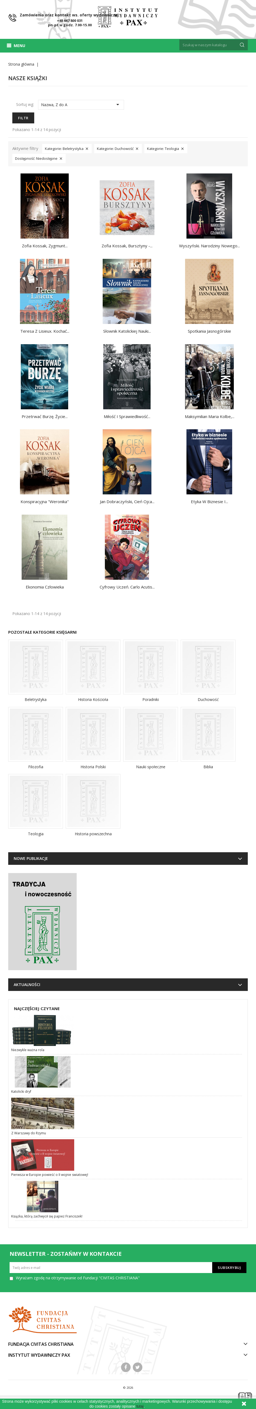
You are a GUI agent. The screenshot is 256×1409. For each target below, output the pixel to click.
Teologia (36, 833)
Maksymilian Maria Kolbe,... (209, 416)
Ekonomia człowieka (45, 587)
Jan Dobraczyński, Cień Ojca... (127, 501)
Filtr (23, 117)
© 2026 (128, 1387)
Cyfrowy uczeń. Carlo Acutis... (127, 587)
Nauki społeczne (150, 766)
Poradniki (150, 699)
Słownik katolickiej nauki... (127, 331)
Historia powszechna (93, 833)
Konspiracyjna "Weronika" (45, 501)
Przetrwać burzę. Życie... (45, 416)
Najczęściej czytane (37, 1008)
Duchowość (208, 699)
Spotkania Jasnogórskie (209, 331)
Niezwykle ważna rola (27, 1050)
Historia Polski (93, 766)
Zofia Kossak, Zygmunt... (45, 245)
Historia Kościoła (93, 699)
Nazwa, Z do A (81, 104)
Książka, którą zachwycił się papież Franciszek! (46, 1216)
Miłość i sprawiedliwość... (127, 416)
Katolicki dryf (21, 1091)
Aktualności (27, 984)
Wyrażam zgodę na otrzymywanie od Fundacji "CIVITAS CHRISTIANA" (78, 1277)
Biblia (208, 766)
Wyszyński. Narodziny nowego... (209, 245)
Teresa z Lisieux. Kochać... (44, 331)
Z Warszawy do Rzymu (28, 1133)
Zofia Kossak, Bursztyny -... (127, 245)
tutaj (139, 1406)
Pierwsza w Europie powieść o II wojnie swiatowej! (49, 1174)
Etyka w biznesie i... (209, 501)
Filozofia (35, 766)
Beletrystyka (36, 699)
